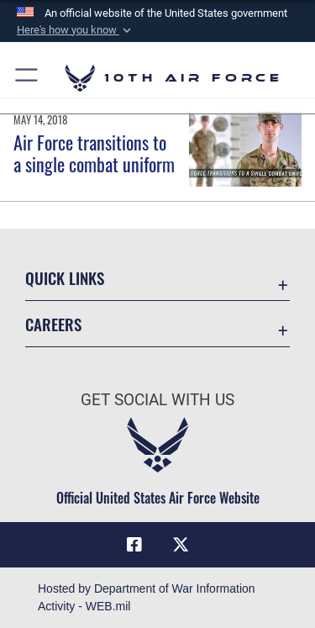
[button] (75, 30)
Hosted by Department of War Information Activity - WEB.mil (146, 597)
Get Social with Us (157, 399)
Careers (53, 324)
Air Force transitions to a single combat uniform (94, 153)
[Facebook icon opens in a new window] (134, 544)
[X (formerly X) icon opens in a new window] (180, 544)
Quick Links (64, 278)
